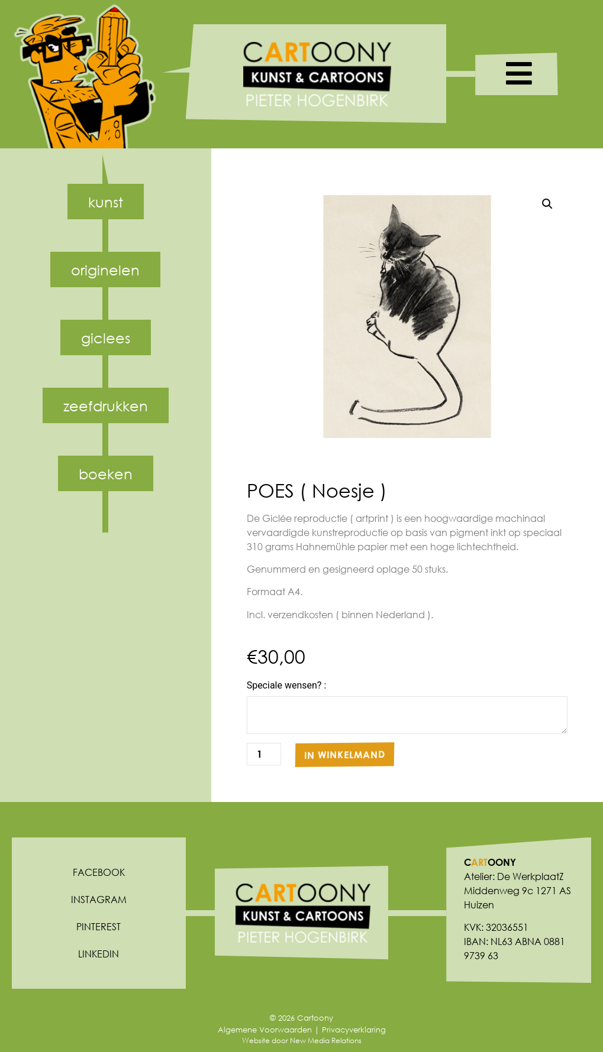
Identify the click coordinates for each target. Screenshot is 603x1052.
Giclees (105, 337)
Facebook (99, 872)
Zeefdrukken (105, 405)
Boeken (106, 473)
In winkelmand (344, 754)
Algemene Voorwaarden (265, 1030)
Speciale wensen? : (287, 685)
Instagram (99, 899)
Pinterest (98, 926)
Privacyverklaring (354, 1030)
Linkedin (98, 953)
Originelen (105, 269)
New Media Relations (326, 1040)
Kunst (105, 201)
